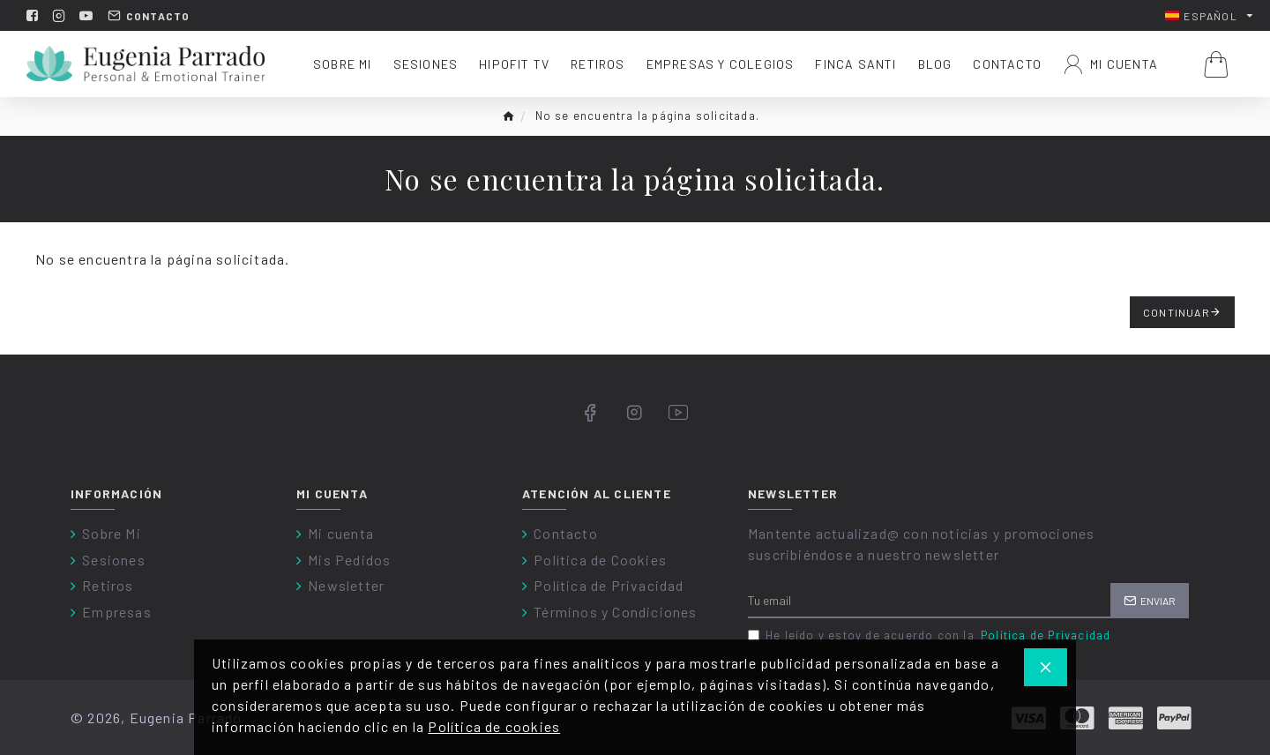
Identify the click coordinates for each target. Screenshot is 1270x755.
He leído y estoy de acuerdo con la (930, 636)
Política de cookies (494, 726)
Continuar (1176, 312)
